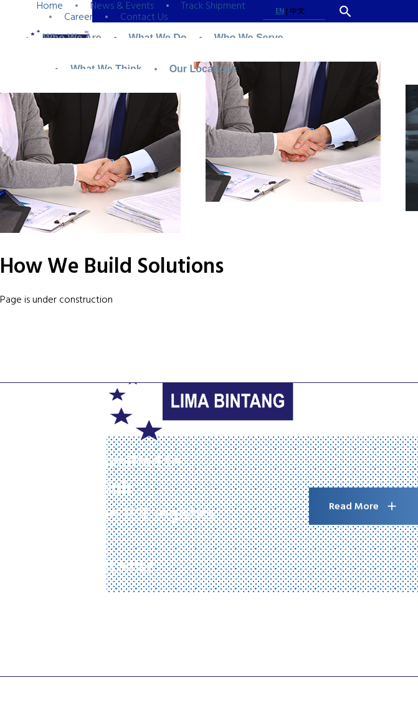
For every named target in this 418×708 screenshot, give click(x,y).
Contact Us (144, 17)
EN (279, 11)
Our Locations (203, 69)
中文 (297, 11)
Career (78, 17)
